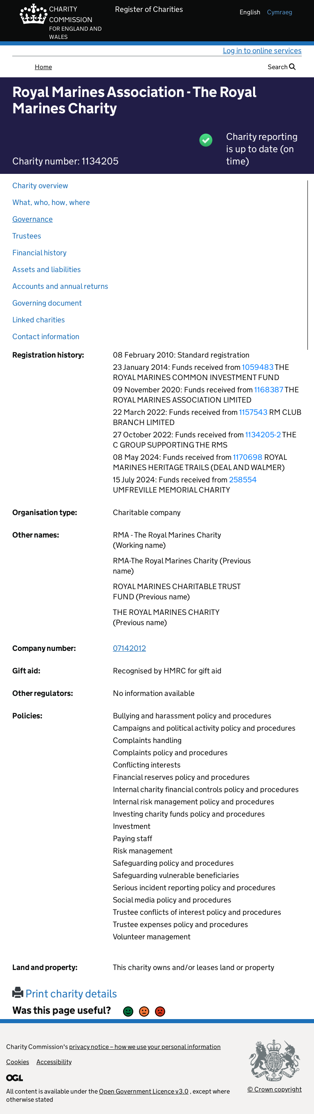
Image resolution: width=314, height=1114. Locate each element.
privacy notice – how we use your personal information (145, 1047)
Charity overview (40, 185)
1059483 (258, 367)
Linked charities (38, 319)
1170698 (247, 457)
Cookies (17, 1062)
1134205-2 (263, 434)
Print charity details (64, 993)
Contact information (45, 336)
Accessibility (54, 1062)
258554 (243, 479)
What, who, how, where (51, 202)
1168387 (268, 389)
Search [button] (282, 67)
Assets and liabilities (46, 269)
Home (43, 67)
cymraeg (279, 12)
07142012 (129, 648)
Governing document (47, 303)
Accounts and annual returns (60, 286)
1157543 (253, 412)
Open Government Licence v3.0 (143, 1091)
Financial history (39, 252)
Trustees (26, 236)
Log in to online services (262, 50)
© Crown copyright (274, 1089)
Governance (32, 219)
